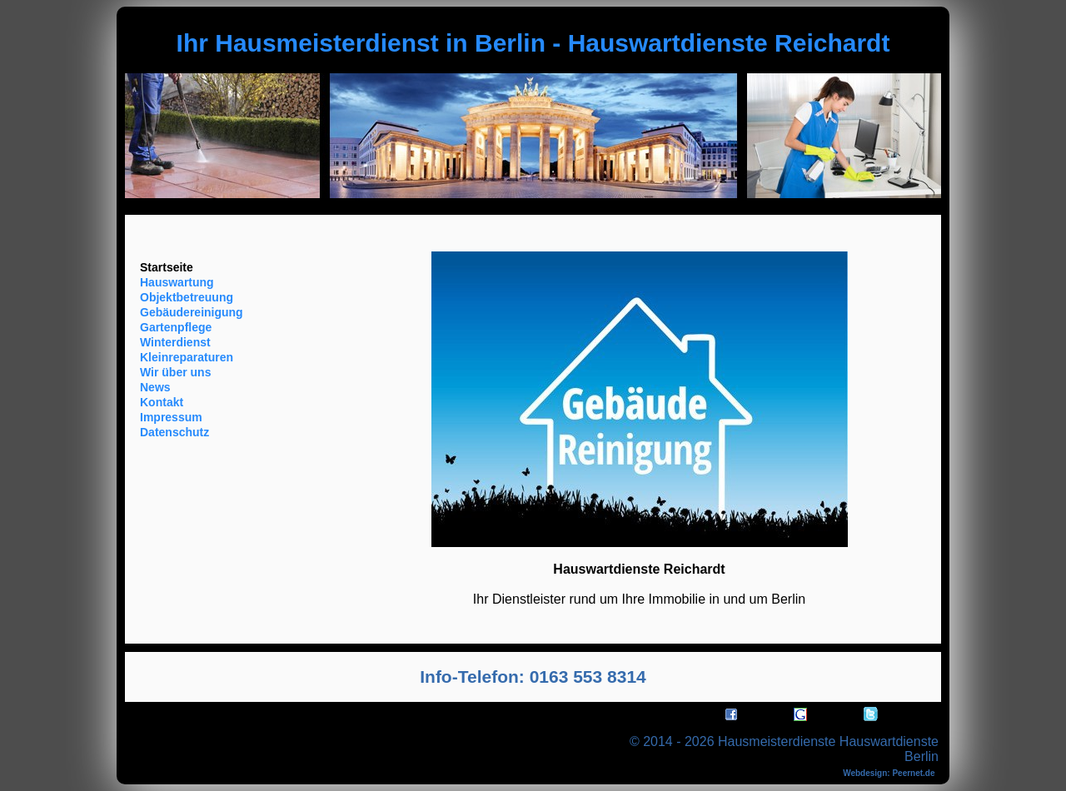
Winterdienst (175, 342)
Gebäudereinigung (191, 312)
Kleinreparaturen (186, 357)
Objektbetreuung (186, 297)
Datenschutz (174, 432)
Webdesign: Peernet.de (888, 773)
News (155, 387)
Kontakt (161, 402)
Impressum (171, 417)
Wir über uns (175, 372)
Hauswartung (177, 282)
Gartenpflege (176, 327)
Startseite (166, 267)
